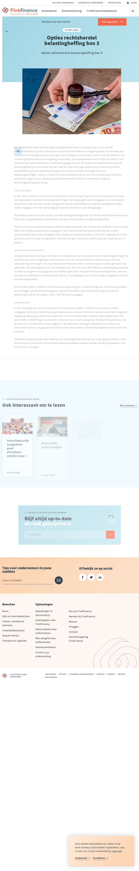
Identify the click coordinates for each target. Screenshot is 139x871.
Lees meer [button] (117, 851)
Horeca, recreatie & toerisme (13, 623)
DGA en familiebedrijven (16, 616)
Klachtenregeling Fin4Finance (78, 638)
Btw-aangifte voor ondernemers (45, 640)
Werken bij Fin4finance (91, 3)
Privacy (62, 674)
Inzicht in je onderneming (43, 654)
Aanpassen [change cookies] (81, 858)
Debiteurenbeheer (45, 647)
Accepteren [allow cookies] (99, 858)
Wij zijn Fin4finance (63, 3)
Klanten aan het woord (56, 21)
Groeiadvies (49, 11)
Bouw (5, 611)
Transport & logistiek (14, 640)
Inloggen (74, 626)
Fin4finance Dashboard (102, 11)
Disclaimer (50, 674)
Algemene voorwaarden (81, 674)
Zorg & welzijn (10, 635)
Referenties (51, 677)
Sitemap (111, 674)
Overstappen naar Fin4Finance (45, 622)
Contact (73, 631)
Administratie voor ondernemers (46, 631)
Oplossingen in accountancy (44, 613)
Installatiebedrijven (13, 630)
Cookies (100, 674)
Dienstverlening (72, 11)
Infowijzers (114, 3)
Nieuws (73, 621)
